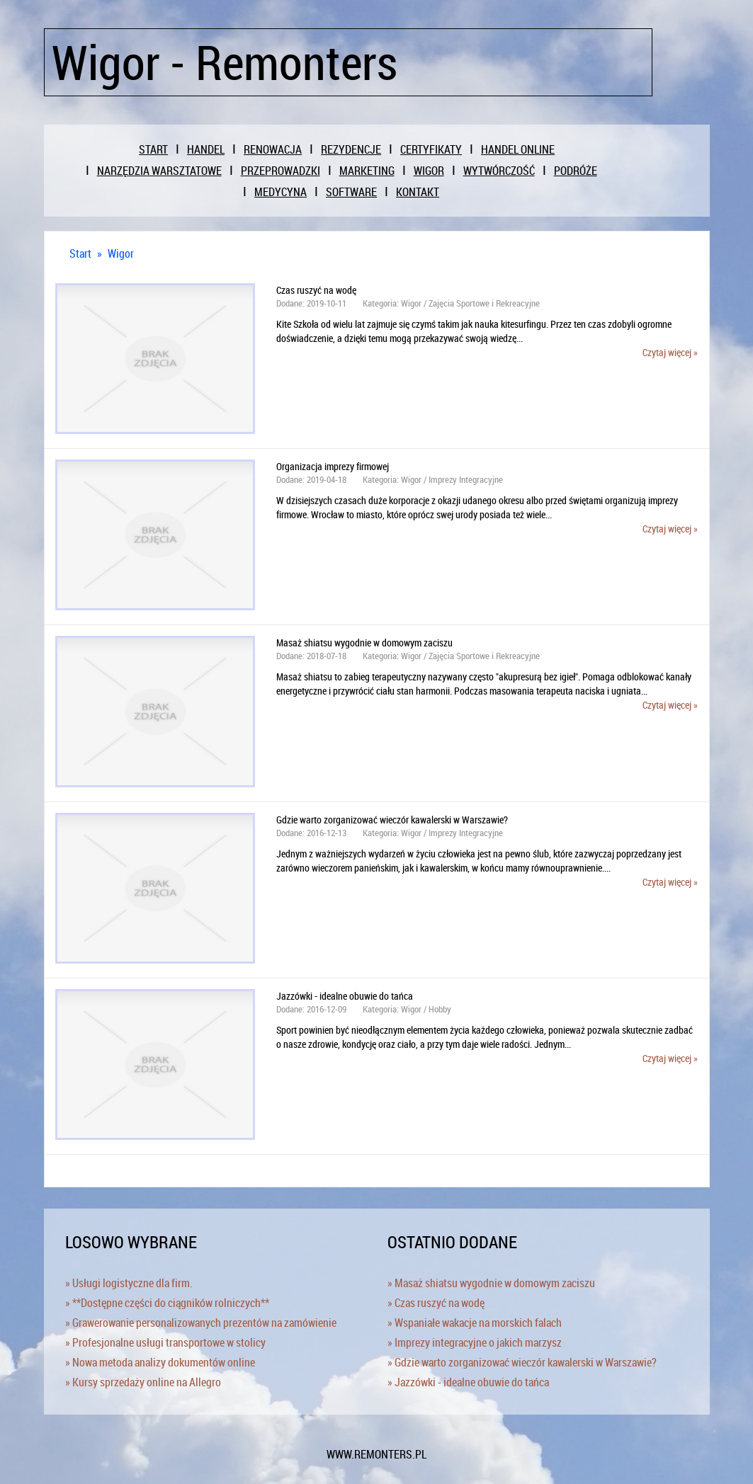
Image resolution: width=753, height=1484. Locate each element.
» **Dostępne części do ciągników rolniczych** (167, 1303)
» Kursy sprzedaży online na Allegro (143, 1382)
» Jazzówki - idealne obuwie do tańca (468, 1382)
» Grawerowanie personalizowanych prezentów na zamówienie (200, 1322)
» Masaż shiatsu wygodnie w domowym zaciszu (491, 1283)
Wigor (121, 253)
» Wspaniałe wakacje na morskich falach (474, 1322)
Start (80, 253)
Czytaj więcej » (670, 352)
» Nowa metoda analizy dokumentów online (160, 1362)
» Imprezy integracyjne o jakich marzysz (474, 1342)
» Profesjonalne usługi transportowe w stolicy (165, 1342)
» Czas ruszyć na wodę (436, 1303)
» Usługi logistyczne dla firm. (129, 1283)
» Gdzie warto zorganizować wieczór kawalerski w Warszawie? (522, 1362)
